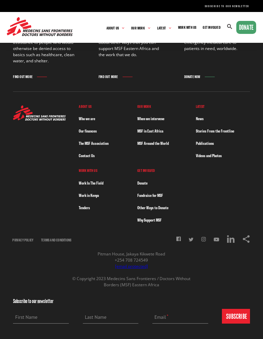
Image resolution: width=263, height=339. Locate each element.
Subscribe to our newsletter (227, 6)
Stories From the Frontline (215, 131)
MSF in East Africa (150, 131)
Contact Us (87, 155)
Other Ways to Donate (152, 207)
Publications (205, 143)
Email (160, 317)
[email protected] (131, 266)
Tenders (84, 207)
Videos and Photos (209, 155)
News (200, 118)
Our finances (88, 131)
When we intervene (150, 118)
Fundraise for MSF (150, 195)
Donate (246, 27)
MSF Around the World (153, 143)
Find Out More (23, 77)
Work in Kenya (89, 195)
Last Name (96, 317)
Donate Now (192, 77)
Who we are (87, 118)
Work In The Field (91, 183)
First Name (26, 317)
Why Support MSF (149, 220)
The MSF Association (94, 143)
